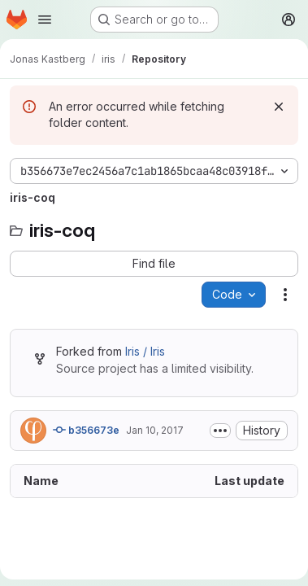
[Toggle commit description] (220, 430)
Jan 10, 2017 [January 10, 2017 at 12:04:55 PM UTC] (155, 430)
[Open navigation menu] (45, 20)
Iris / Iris (145, 351)
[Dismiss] (278, 106)
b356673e (86, 429)
